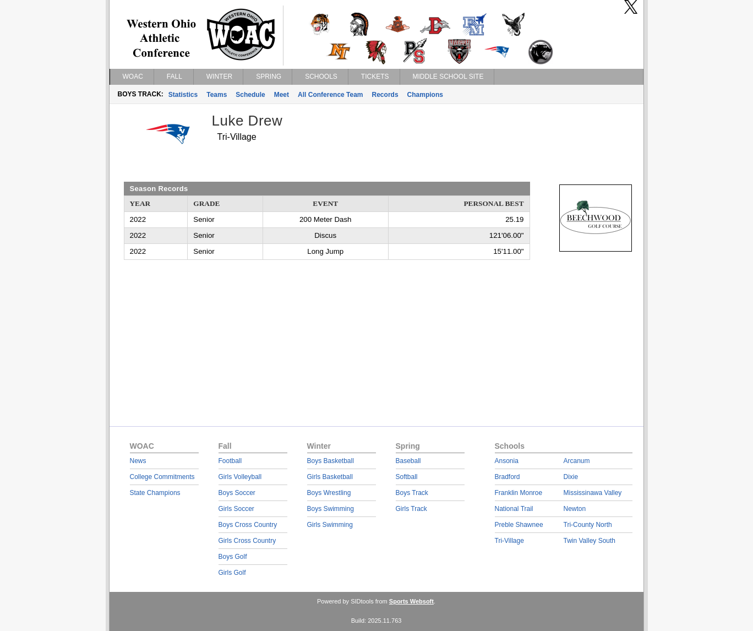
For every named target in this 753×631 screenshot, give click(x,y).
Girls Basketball (330, 477)
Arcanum (577, 461)
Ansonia (507, 461)
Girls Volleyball (240, 477)
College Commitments (162, 477)
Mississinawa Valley (593, 493)
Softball (407, 477)
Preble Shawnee (519, 525)
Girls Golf (232, 572)
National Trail (514, 509)
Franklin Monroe (519, 493)
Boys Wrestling (329, 493)
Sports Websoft (411, 601)
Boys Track (412, 493)
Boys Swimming (330, 509)
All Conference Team (330, 95)
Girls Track (411, 509)
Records (385, 95)
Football (230, 461)
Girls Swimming (330, 525)
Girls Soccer (236, 509)
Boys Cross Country (248, 525)
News (138, 461)
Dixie (571, 477)
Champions (425, 95)
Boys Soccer (237, 493)
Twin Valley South (590, 541)
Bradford (507, 477)
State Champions (155, 493)
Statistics (183, 95)
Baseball (408, 461)
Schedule (250, 95)
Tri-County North (588, 525)
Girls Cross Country (247, 541)
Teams (216, 95)
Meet (281, 95)
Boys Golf (233, 557)
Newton (575, 509)
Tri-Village (509, 541)
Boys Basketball (330, 461)
